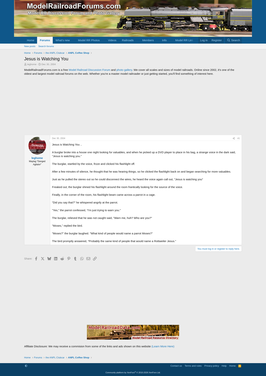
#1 (238, 138)
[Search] (233, 40)
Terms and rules (193, 365)
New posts (29, 46)
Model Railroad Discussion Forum (89, 69)
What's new (63, 40)
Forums (45, 40)
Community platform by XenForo (133, 372)
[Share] (233, 138)
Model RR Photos (89, 40)
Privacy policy (211, 365)
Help (224, 365)
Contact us (176, 365)
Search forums (46, 46)
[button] (72, 40)
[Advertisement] (133, 105)
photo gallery (124, 69)
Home (30, 40)
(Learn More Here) (163, 346)
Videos (112, 40)
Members (148, 40)
